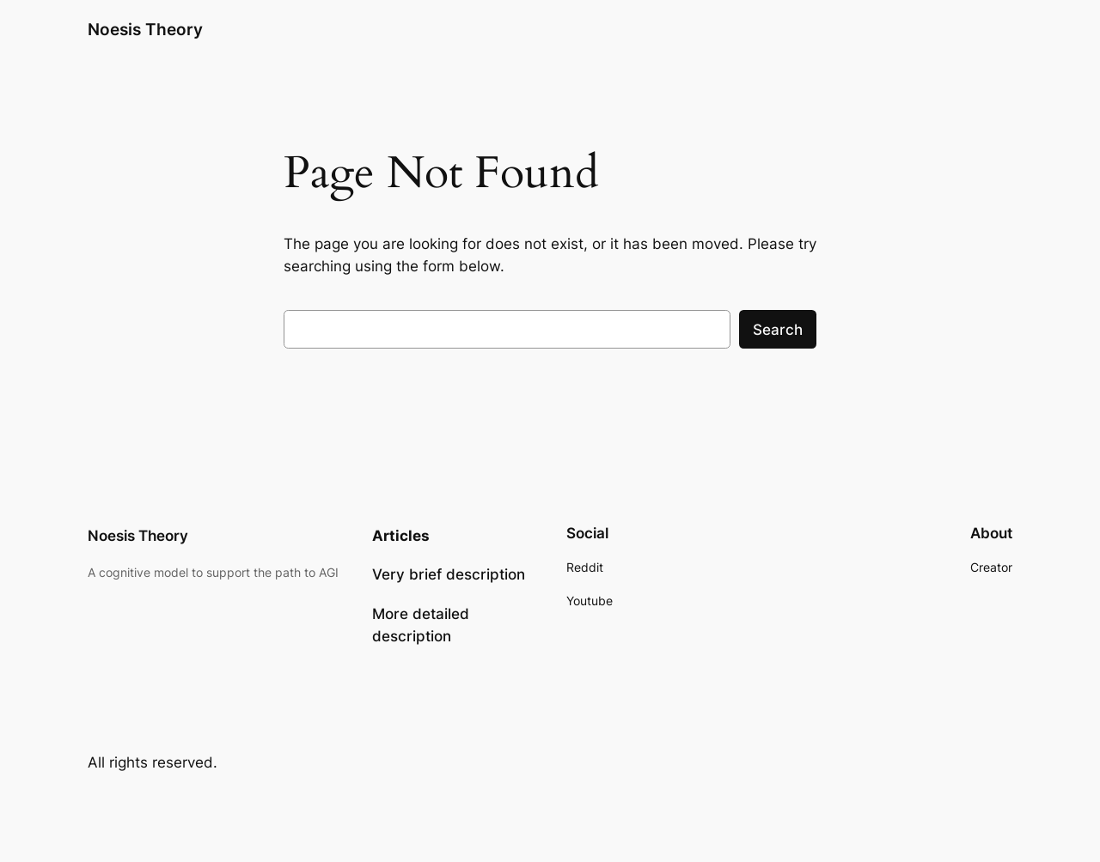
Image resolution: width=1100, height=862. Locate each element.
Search (778, 329)
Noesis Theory (145, 29)
